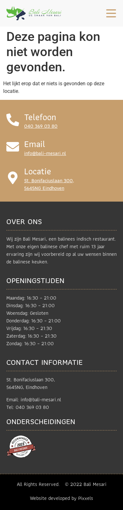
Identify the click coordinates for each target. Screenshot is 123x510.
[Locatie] (12, 177)
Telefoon (40, 117)
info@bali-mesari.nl (45, 153)
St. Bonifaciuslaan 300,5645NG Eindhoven (49, 184)
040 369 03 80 (41, 126)
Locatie (37, 171)
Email (34, 144)
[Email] (12, 146)
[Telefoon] (12, 119)
